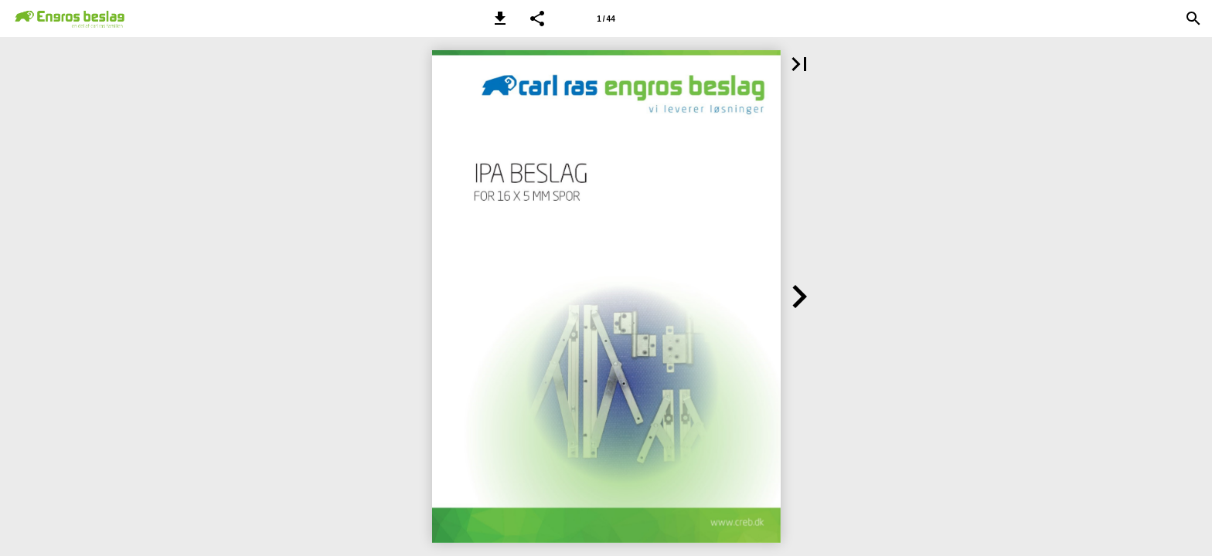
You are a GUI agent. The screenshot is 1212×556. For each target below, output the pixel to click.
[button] (500, 18)
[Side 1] (606, 18)
